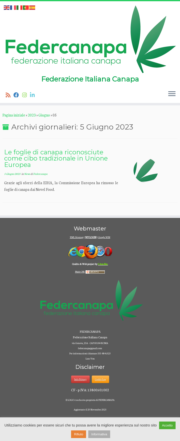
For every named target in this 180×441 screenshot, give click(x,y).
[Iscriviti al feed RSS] (10, 94)
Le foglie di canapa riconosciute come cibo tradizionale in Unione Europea (56, 158)
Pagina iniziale (13, 114)
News (27, 174)
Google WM (104, 237)
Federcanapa (40, 174)
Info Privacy (80, 379)
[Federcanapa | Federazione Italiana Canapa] (90, 39)
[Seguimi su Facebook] (18, 94)
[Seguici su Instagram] (26, 94)
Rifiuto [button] (78, 434)
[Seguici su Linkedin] (34, 94)
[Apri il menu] (172, 94)
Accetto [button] (167, 425)
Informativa (99, 434)
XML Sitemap (76, 237)
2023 (32, 114)
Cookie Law (100, 379)
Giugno (44, 114)
